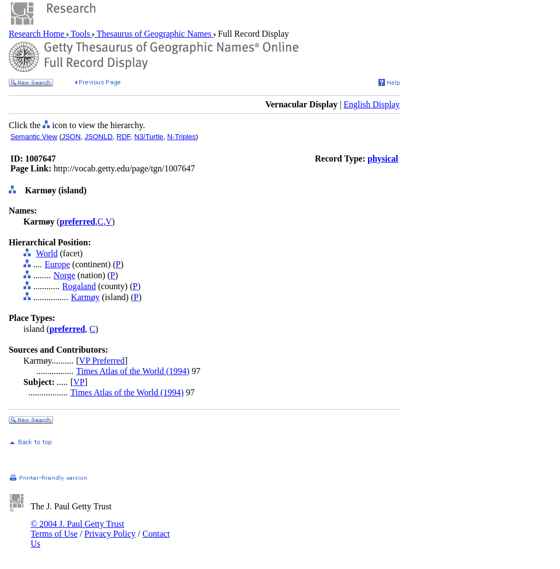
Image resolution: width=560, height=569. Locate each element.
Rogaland (79, 286)
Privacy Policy (110, 533)
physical (383, 158)
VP (78, 382)
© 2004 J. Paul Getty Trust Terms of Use (77, 528)
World (47, 253)
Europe (57, 264)
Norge (64, 275)
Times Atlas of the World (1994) (132, 371)
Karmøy (85, 297)
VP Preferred (102, 360)
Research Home (38, 33)
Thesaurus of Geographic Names (154, 33)
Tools (80, 33)
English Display (371, 104)
